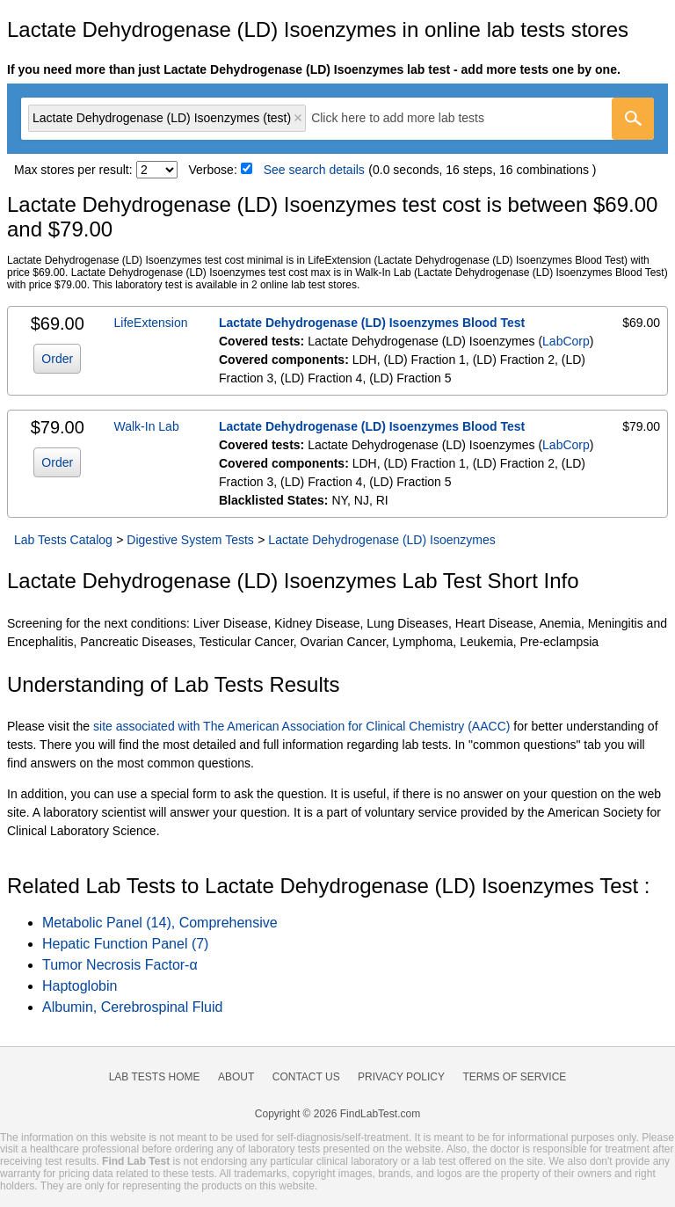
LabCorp (566, 341)
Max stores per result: (73, 170)
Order (57, 359)
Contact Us (306, 1077)
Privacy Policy (401, 1077)
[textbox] (410, 118)
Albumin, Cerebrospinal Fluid (132, 1007)
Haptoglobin (79, 985)
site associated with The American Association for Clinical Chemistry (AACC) (301, 726)
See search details (314, 170)
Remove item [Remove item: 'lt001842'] (297, 118)
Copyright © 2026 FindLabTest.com (337, 1114)
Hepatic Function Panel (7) (125, 943)
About (236, 1077)
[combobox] (337, 119)
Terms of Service (515, 1077)
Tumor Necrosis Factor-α (120, 964)
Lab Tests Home (154, 1077)
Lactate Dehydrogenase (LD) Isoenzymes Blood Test (372, 323)
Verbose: (213, 170)
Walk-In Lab (146, 426)
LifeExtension (151, 323)
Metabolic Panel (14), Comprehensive (160, 922)
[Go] (633, 119)
